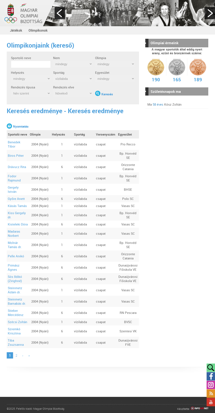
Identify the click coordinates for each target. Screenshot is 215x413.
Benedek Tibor (14, 144)
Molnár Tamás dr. (15, 245)
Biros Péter (16, 155)
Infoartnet (199, 409)
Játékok (16, 30)
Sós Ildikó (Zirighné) (15, 278)
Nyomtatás (21, 126)
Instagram (211, 385)
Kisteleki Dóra (18, 224)
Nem (56, 58)
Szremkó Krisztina (14, 331)
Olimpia (100, 58)
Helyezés (17, 72)
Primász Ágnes (14, 267)
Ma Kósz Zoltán (164, 104)
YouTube (211, 402)
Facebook (211, 376)
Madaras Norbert (14, 233)
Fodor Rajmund (14, 178)
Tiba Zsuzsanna (16, 342)
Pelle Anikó (16, 256)
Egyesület (102, 72)
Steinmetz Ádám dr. (15, 290)
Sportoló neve (21, 58)
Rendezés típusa (23, 87)
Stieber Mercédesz (16, 312)
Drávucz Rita (17, 167)
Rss (211, 393)
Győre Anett (16, 199)
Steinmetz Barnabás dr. (17, 301)
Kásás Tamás (17, 206)
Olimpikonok (38, 30)
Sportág (58, 72)
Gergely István (13, 189)
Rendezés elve (63, 87)
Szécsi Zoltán (17, 322)
